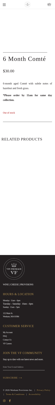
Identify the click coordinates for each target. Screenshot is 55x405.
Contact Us (7, 340)
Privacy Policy (43, 390)
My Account (7, 332)
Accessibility (35, 394)
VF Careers (7, 343)
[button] (49, 4)
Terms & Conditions (15, 394)
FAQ (5, 336)
